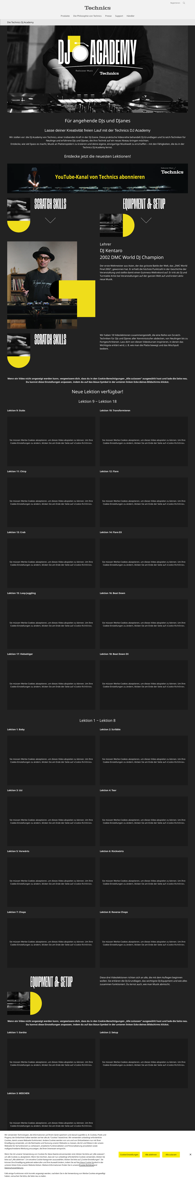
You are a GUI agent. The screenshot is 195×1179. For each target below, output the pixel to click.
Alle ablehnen (151, 1154)
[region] (97, 1155)
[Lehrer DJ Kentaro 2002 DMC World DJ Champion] (51, 285)
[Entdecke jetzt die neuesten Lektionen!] (97, 165)
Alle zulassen (171, 1154)
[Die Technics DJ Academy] (97, 69)
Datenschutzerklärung (14, 1168)
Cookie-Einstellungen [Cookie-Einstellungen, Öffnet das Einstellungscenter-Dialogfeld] (129, 1154)
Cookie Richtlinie (86, 1165)
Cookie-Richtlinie (83, 443)
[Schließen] (190, 1154)
